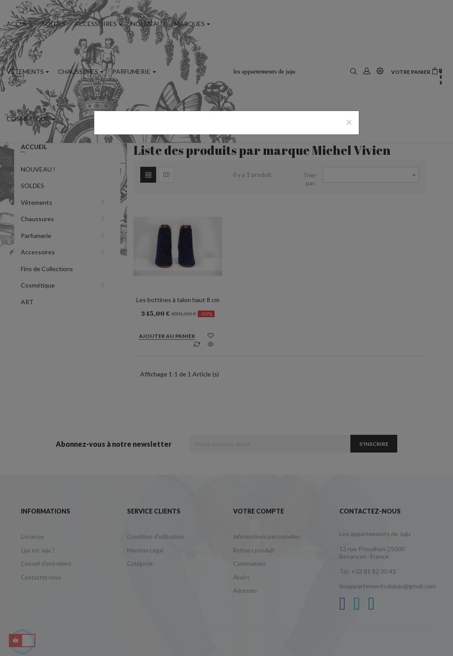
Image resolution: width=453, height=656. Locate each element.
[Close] (349, 122)
